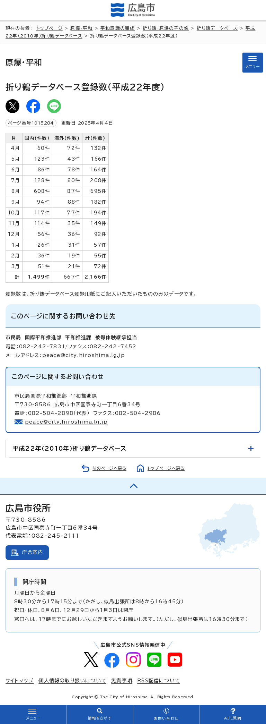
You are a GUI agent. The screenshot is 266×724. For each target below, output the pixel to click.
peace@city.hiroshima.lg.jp (66, 421)
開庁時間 (34, 582)
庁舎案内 (32, 552)
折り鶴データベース (217, 28)
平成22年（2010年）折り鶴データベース (69, 448)
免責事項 (121, 680)
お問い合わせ (166, 718)
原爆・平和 (81, 28)
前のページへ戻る (109, 468)
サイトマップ (20, 680)
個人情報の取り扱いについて (72, 680)
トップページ (49, 28)
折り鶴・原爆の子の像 (166, 28)
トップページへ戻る (166, 468)
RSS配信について (158, 680)
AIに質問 (233, 718)
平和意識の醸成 (117, 28)
